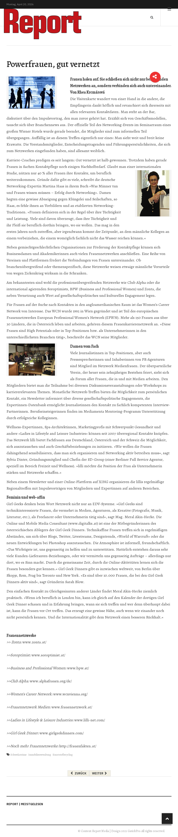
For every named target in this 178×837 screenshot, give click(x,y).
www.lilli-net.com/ (89, 720)
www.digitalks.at (83, 523)
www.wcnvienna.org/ (70, 694)
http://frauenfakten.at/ (77, 746)
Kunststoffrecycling (63, 754)
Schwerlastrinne (18, 754)
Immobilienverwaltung (39, 754)
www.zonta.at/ (34, 642)
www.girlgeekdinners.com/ (62, 733)
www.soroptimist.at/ (48, 655)
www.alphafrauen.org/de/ (51, 681)
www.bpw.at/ (78, 668)
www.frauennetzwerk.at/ (71, 707)
